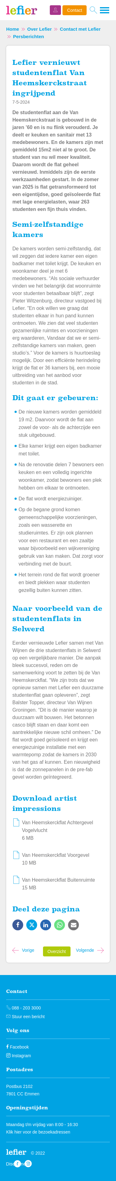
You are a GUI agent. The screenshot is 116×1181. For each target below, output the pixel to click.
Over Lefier (39, 29)
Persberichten (28, 36)
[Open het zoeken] (93, 10)
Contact (74, 10)
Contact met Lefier (80, 29)
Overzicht (57, 951)
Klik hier (14, 1132)
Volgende (85, 950)
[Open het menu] (105, 10)
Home (12, 29)
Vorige (28, 950)
